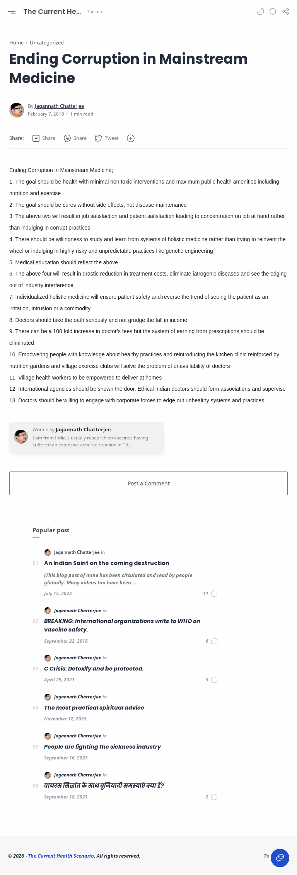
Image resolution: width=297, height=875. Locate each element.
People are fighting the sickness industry (102, 748)
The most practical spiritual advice (94, 709)
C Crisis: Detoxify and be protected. (94, 670)
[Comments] (210, 595)
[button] (261, 11)
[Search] (273, 11)
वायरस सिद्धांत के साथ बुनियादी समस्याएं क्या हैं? (104, 788)
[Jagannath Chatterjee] (59, 108)
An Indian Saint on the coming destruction (106, 565)
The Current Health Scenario (54, 11)
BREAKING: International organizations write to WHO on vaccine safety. (122, 628)
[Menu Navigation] (11, 11)
